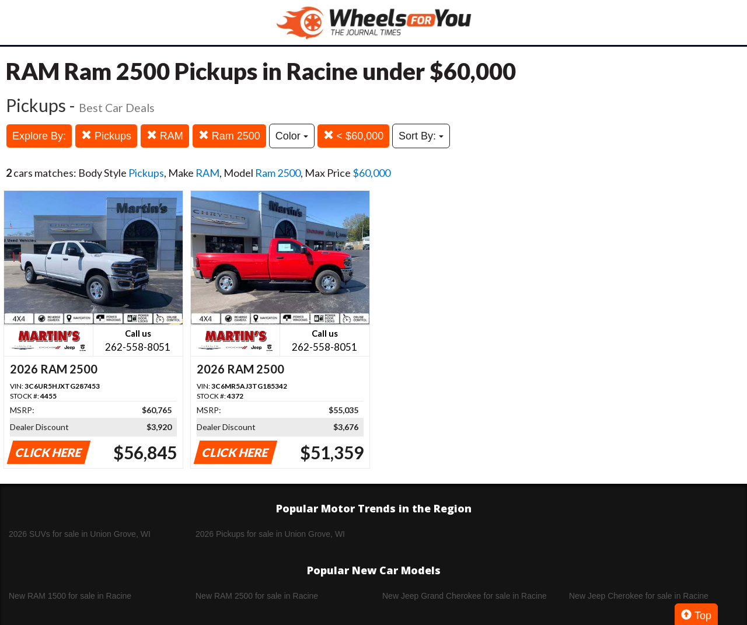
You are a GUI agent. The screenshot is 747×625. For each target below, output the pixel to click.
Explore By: (39, 136)
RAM (164, 136)
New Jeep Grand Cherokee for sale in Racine (464, 595)
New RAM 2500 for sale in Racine (257, 595)
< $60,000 (353, 136)
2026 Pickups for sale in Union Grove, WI (270, 534)
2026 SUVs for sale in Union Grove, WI (80, 534)
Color (291, 136)
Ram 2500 (229, 136)
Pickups (106, 136)
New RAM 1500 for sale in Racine (70, 595)
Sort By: (421, 136)
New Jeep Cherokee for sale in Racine (638, 595)
